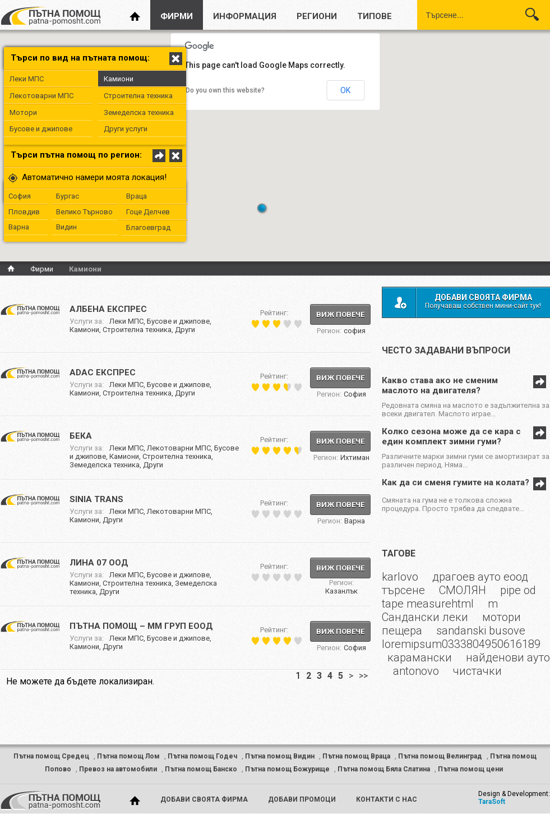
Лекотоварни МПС (41, 95)
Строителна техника (138, 95)
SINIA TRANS (96, 499)
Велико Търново (84, 212)
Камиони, (86, 329)
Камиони (118, 79)
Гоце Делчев (148, 212)
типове (374, 16)
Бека (81, 436)
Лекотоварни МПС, (180, 448)
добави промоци (302, 799)
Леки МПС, (128, 321)
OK (345, 90)
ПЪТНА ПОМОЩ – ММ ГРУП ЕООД (141, 626)
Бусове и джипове (41, 129)
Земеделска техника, (106, 465)
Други (185, 329)
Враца (136, 196)
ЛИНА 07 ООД (99, 563)
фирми (176, 16)
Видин (66, 227)
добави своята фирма (204, 799)
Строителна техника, (139, 329)
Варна (18, 227)
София (19, 196)
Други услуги (125, 129)
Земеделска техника (139, 112)
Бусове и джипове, (179, 321)
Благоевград (148, 227)
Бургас (67, 196)
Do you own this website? (225, 90)
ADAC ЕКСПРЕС (103, 372)
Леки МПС (27, 79)
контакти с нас (386, 799)
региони (317, 16)
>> (363, 675)
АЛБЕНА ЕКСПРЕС (108, 309)
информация (244, 16)
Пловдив (24, 212)
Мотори (23, 112)
